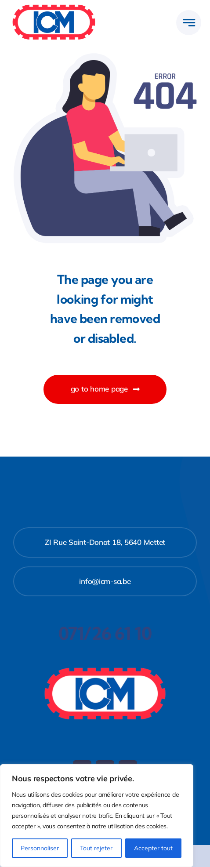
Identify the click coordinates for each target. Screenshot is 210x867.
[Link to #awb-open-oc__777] (188, 22)
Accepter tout (153, 848)
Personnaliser (40, 848)
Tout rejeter (96, 848)
